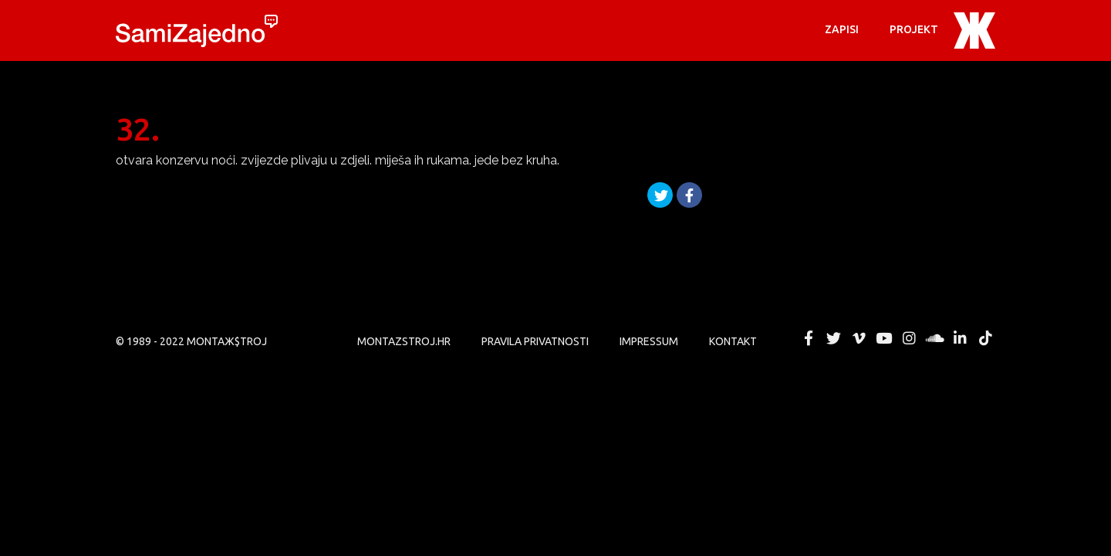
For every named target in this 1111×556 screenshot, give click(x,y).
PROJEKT (914, 29)
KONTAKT (733, 341)
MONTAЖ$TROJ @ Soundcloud (935, 338)
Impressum (649, 341)
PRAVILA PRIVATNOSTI (535, 341)
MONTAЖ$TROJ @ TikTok (985, 338)
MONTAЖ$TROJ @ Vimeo (858, 338)
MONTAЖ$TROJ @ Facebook (808, 338)
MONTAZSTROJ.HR (404, 341)
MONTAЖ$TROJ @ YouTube (884, 338)
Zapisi (842, 29)
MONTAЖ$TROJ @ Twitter (833, 338)
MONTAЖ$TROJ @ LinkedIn (959, 338)
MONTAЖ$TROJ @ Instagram (909, 338)
